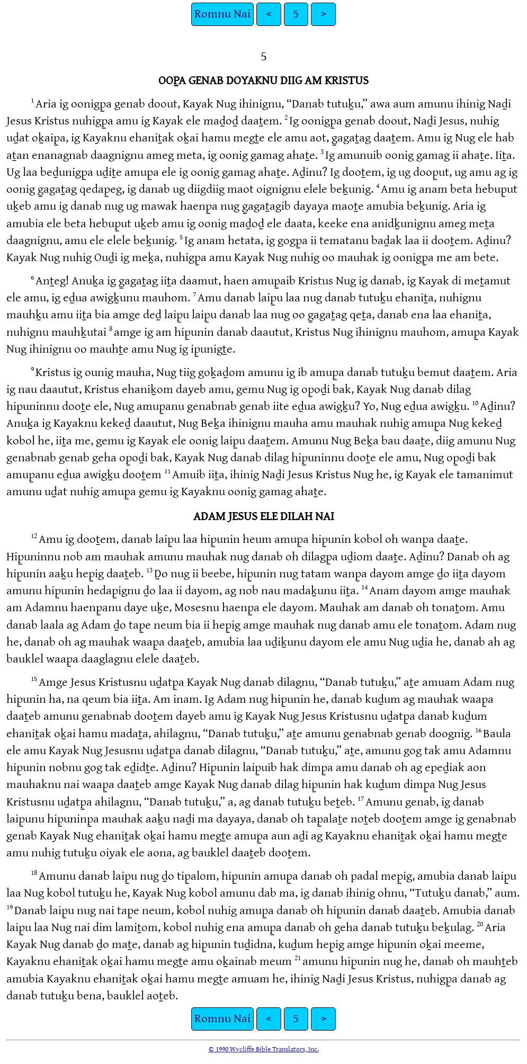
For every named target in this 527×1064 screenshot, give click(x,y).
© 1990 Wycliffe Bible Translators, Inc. (264, 1049)
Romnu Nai (222, 14)
